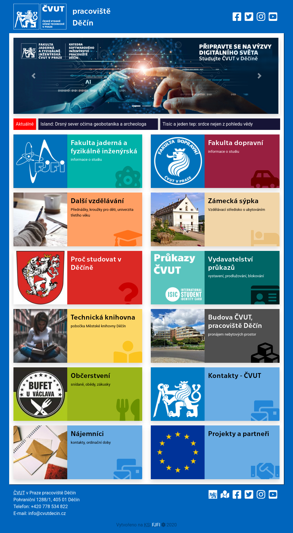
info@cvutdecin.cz (47, 513)
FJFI (156, 525)
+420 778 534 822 (49, 506)
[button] (33, 76)
